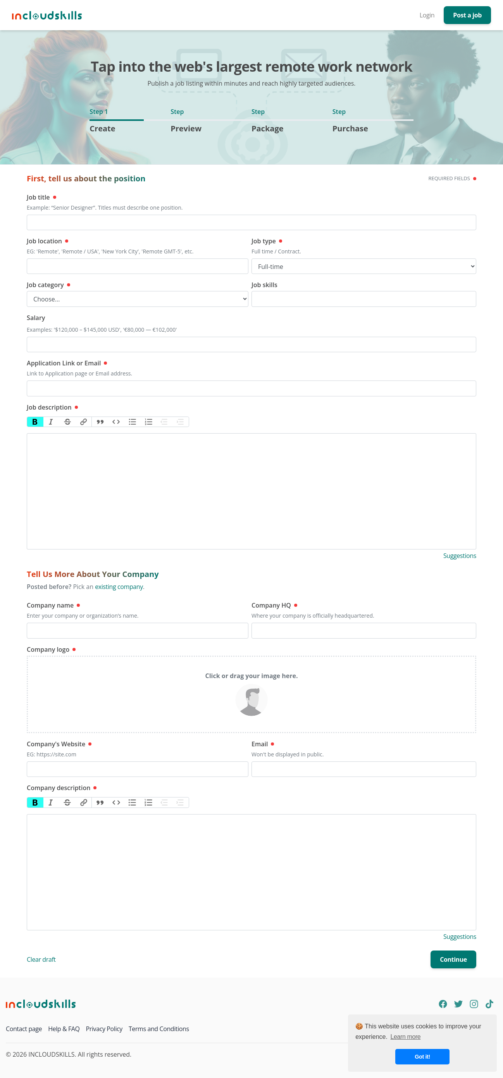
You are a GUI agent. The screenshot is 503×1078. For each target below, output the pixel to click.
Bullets (132, 422)
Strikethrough (67, 422)
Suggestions (459, 555)
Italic (51, 422)
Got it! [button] (422, 1057)
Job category (48, 284)
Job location (47, 241)
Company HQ (274, 605)
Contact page (24, 1029)
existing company (119, 586)
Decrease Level (165, 422)
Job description (52, 407)
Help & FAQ (63, 1029)
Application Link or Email (67, 363)
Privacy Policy (104, 1029)
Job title (41, 197)
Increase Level (180, 422)
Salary (36, 317)
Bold (35, 422)
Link (84, 422)
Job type (267, 241)
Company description (61, 787)
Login (427, 15)
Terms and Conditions (159, 1029)
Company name (53, 605)
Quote (100, 422)
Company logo (51, 649)
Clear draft (41, 959)
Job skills (264, 285)
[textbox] (251, 491)
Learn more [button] (406, 1036)
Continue (453, 959)
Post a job (467, 15)
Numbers (148, 422)
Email (263, 744)
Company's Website (59, 744)
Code (116, 422)
